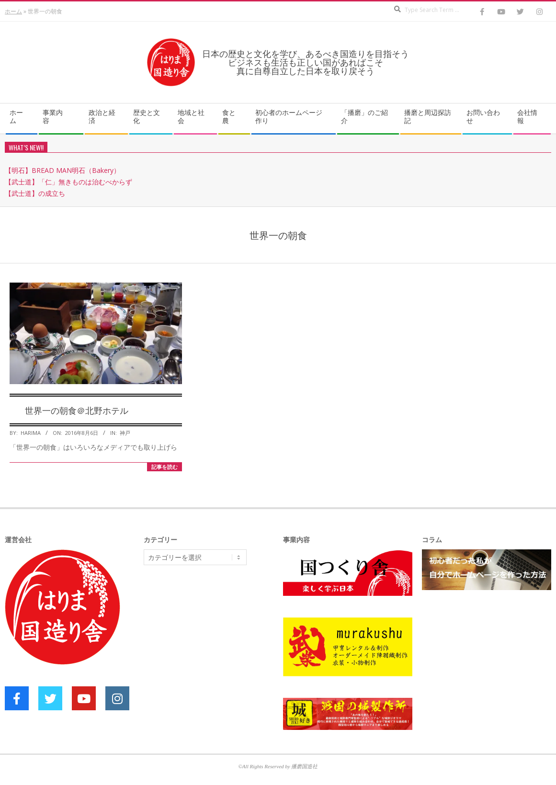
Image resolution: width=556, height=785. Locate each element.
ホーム (13, 11)
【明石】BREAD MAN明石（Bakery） (62, 170)
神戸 (125, 432)
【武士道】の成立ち (35, 193)
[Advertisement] (215, 646)
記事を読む (164, 466)
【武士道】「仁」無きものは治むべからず (68, 181)
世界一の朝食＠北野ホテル (76, 410)
